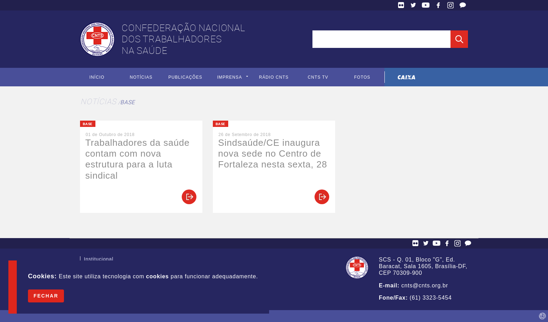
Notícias (141, 77)
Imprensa (229, 77)
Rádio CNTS (274, 77)
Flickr (401, 5)
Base (127, 102)
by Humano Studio (542, 316)
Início (96, 77)
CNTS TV (318, 77)
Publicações (185, 77)
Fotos (362, 77)
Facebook (438, 5)
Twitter (413, 5)
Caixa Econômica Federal (406, 77)
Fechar (46, 296)
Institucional (98, 260)
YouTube (425, 5)
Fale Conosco (462, 5)
